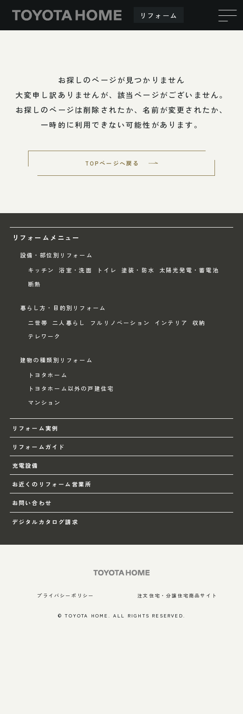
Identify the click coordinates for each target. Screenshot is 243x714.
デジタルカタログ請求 (45, 522)
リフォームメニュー (46, 237)
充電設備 (25, 465)
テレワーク (44, 336)
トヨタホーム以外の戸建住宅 (71, 388)
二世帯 (38, 322)
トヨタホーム (48, 375)
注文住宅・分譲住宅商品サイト (177, 595)
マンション (44, 402)
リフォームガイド (38, 447)
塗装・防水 (138, 270)
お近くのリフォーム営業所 (52, 484)
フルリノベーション (120, 322)
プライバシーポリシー (65, 595)
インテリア (171, 322)
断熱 (34, 284)
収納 (199, 322)
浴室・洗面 (75, 270)
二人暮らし (69, 322)
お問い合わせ (32, 502)
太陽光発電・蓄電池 (189, 270)
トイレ (107, 270)
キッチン (41, 270)
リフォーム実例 (35, 428)
